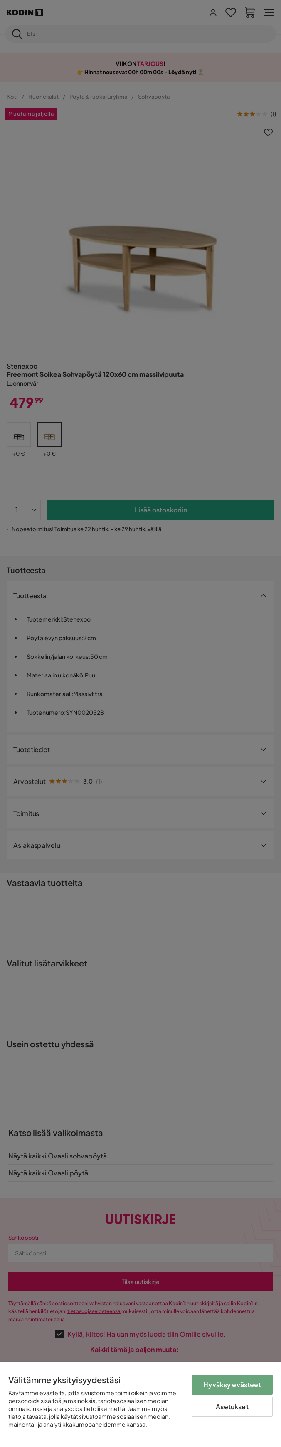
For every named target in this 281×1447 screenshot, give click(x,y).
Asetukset (232, 1406)
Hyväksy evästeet (232, 1384)
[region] (140, 1404)
